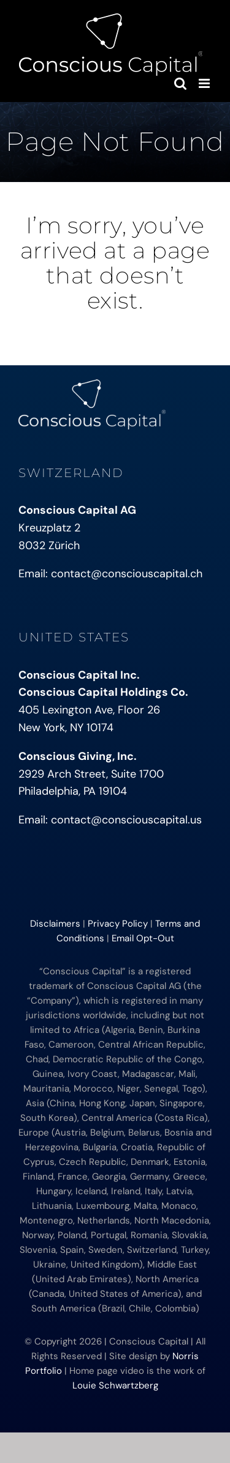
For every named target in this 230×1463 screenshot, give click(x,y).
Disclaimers (55, 924)
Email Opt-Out (143, 938)
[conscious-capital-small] (92, 385)
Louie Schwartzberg (115, 1385)
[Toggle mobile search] (180, 83)
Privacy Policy (118, 924)
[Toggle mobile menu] (205, 83)
